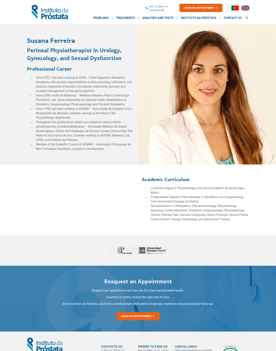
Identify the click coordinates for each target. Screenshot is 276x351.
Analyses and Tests (157, 18)
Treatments (125, 18)
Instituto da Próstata (198, 18)
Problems (100, 18)
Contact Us (233, 18)
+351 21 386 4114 (158, 6)
